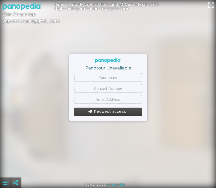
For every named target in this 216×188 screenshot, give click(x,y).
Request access (107, 111)
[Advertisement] (108, 169)
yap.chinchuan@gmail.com (31, 21)
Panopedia (116, 184)
